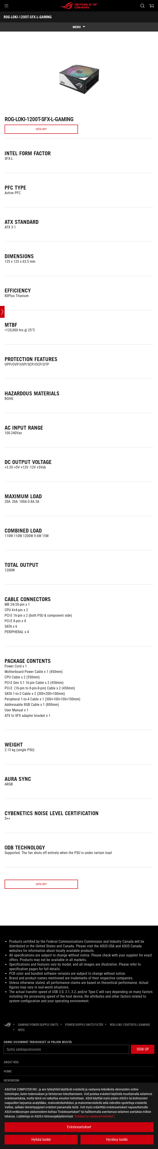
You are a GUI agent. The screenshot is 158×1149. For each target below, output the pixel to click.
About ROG (11, 1075)
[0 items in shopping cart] (151, 5)
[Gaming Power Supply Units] (38, 1037)
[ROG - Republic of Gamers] (79, 5)
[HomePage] (7, 1037)
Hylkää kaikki (41, 1139)
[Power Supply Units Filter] (84, 1037)
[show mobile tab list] (79, 27)
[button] (6, 5)
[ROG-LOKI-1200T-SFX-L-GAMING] (130, 1037)
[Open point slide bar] (2, 351)
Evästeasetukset (79, 1127)
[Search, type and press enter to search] (142, 5)
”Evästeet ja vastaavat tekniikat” (94, 1116)
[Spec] (21, 1043)
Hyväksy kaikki (117, 1139)
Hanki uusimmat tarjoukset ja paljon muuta (38, 1055)
